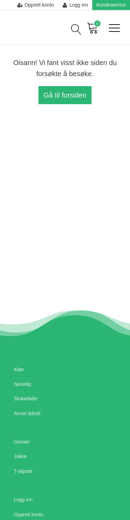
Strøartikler (25, 398)
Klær (19, 369)
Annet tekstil (27, 413)
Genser (22, 442)
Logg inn (23, 499)
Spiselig (22, 384)
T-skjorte (23, 471)
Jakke (20, 456)
